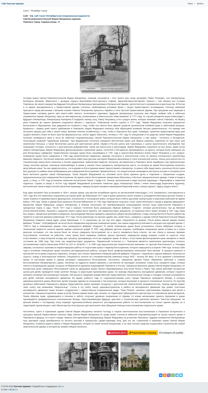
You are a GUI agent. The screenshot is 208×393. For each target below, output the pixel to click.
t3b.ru (61, 386)
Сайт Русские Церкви (13, 3)
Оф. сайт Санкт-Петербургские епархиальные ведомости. (60, 15)
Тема (190, 3)
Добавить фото (117, 332)
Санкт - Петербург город (35, 10)
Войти (200, 3)
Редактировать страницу (142, 332)
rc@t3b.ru (13, 389)
